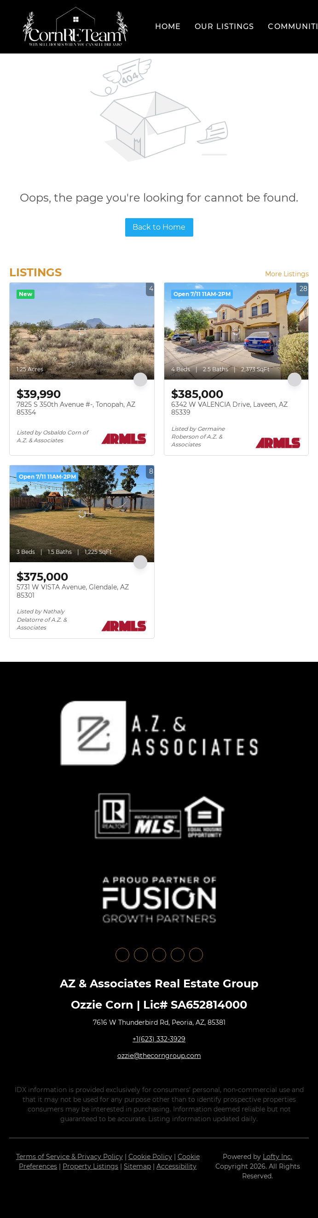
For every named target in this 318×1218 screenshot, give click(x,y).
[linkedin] (141, 955)
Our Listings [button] (224, 26)
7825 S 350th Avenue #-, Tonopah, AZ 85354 (76, 408)
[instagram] (159, 955)
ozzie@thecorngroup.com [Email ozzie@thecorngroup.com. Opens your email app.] (159, 1056)
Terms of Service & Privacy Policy (69, 1157)
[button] (75, 27)
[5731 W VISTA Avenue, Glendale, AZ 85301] (82, 513)
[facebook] (122, 955)
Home (168, 26)
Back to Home (159, 227)
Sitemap (137, 1166)
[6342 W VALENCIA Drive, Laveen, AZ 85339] (236, 331)
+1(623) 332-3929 (159, 1039)
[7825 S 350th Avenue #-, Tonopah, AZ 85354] (82, 331)
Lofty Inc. (277, 1157)
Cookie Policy (150, 1157)
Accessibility (176, 1166)
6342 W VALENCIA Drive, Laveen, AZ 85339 (229, 408)
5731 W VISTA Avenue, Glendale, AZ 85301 (73, 591)
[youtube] (178, 955)
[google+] (196, 955)
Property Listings (90, 1166)
